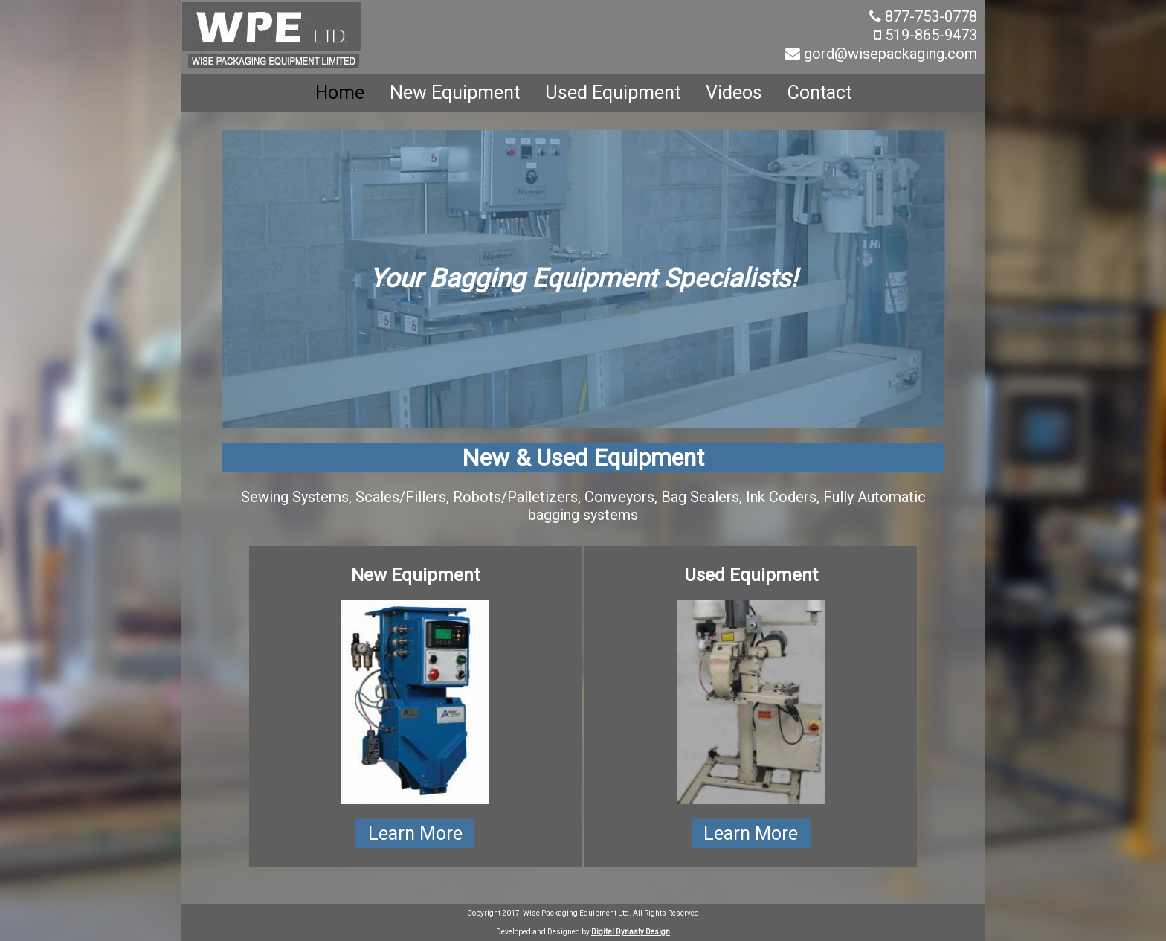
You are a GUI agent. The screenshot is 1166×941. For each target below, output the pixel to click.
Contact (819, 92)
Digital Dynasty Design (630, 932)
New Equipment (455, 92)
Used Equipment (612, 92)
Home (339, 92)
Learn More (415, 833)
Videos (734, 92)
